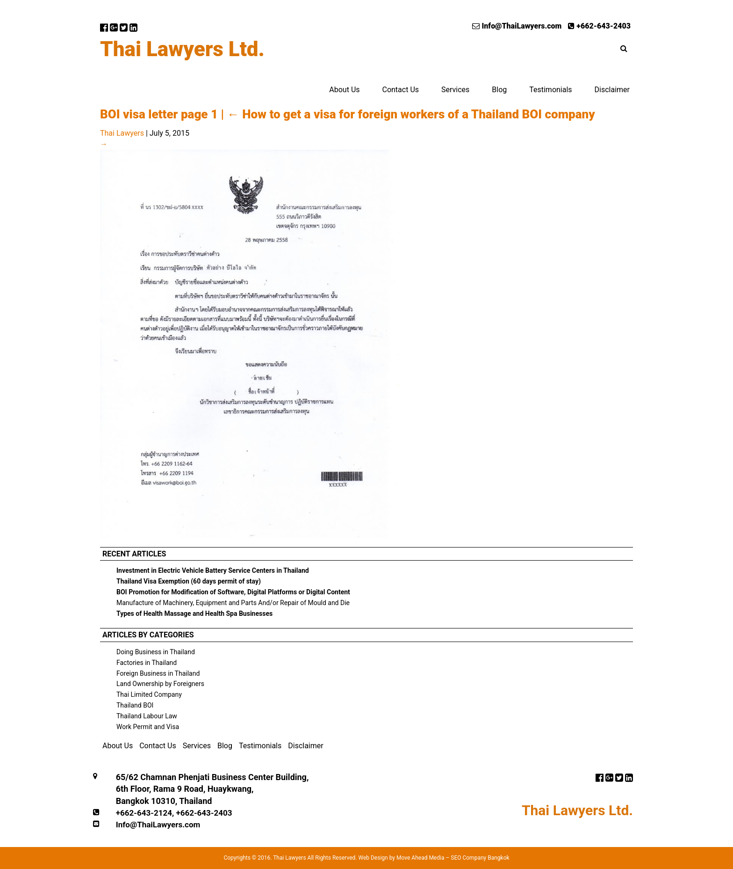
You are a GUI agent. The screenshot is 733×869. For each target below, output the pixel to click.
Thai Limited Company (149, 694)
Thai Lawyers (122, 133)
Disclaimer (612, 89)
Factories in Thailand (146, 662)
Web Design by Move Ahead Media (401, 857)
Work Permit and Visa (147, 726)
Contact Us (400, 89)
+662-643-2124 (144, 813)
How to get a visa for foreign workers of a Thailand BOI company (411, 114)
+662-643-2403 (599, 26)
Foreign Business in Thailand (158, 673)
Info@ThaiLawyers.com (516, 26)
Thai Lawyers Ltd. (182, 49)
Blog (499, 89)
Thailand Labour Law (146, 716)
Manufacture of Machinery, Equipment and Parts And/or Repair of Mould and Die (233, 602)
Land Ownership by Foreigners (160, 683)
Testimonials (550, 89)
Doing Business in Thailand (155, 652)
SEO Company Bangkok (480, 857)
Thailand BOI (134, 705)
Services (455, 89)
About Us (344, 89)
